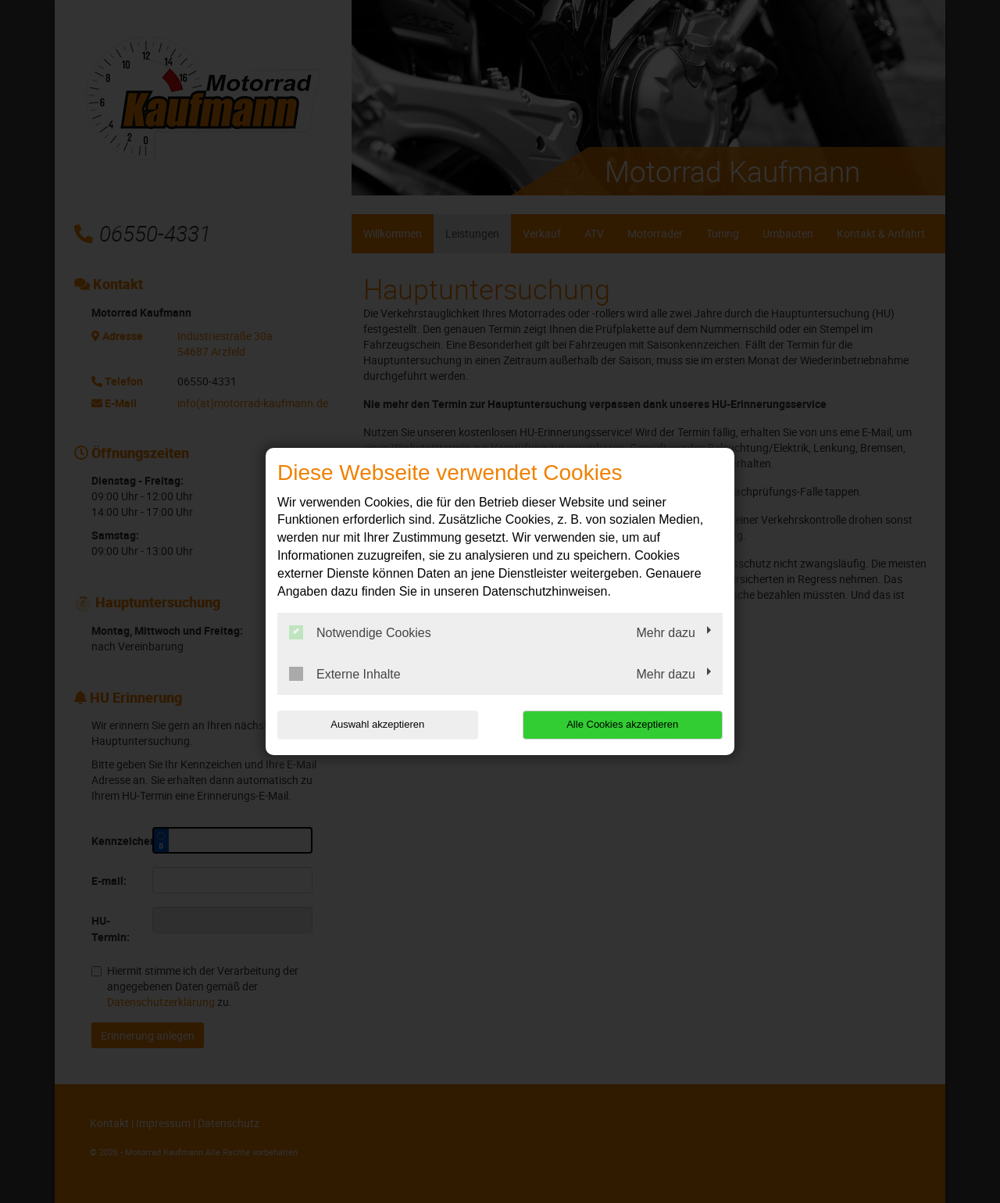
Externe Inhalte (345, 674)
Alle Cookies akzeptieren (622, 724)
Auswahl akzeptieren (377, 724)
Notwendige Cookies (360, 632)
